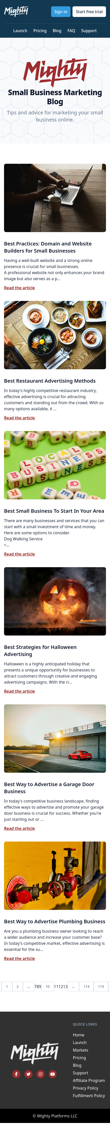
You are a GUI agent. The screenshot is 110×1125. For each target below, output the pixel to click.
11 (56, 986)
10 (48, 986)
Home (79, 1035)
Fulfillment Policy (89, 1095)
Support (89, 30)
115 (101, 986)
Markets (80, 1050)
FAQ (71, 30)
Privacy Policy (85, 1088)
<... (55, 527)
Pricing (40, 30)
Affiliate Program (89, 1080)
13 (65, 986)
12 (60, 986)
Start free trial (89, 11)
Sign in (60, 11)
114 (86, 986)
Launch (20, 30)
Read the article (19, 288)
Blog (57, 30)
